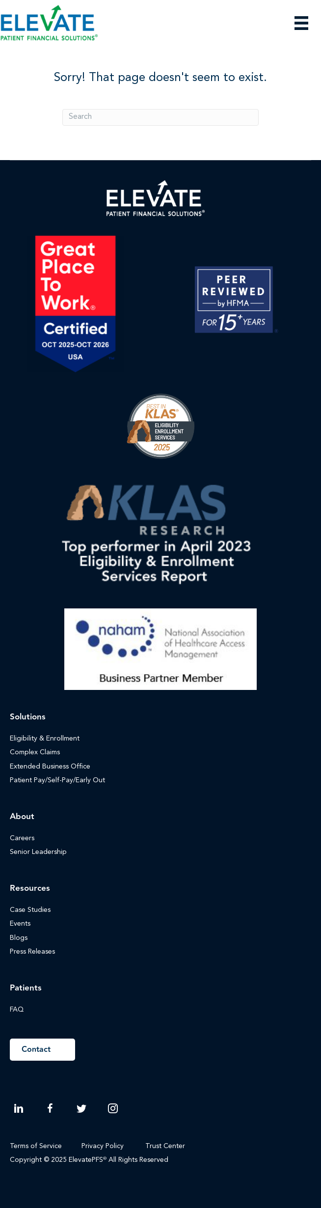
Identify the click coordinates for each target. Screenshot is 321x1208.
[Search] (160, 117)
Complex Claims (35, 752)
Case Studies (30, 909)
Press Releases (32, 951)
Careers (22, 838)
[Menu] (301, 23)
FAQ (17, 1009)
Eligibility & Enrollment (45, 738)
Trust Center (166, 1146)
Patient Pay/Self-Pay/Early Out (57, 780)
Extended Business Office (50, 766)
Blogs (18, 937)
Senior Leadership (38, 852)
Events (20, 923)
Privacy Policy (102, 1146)
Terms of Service (36, 1146)
